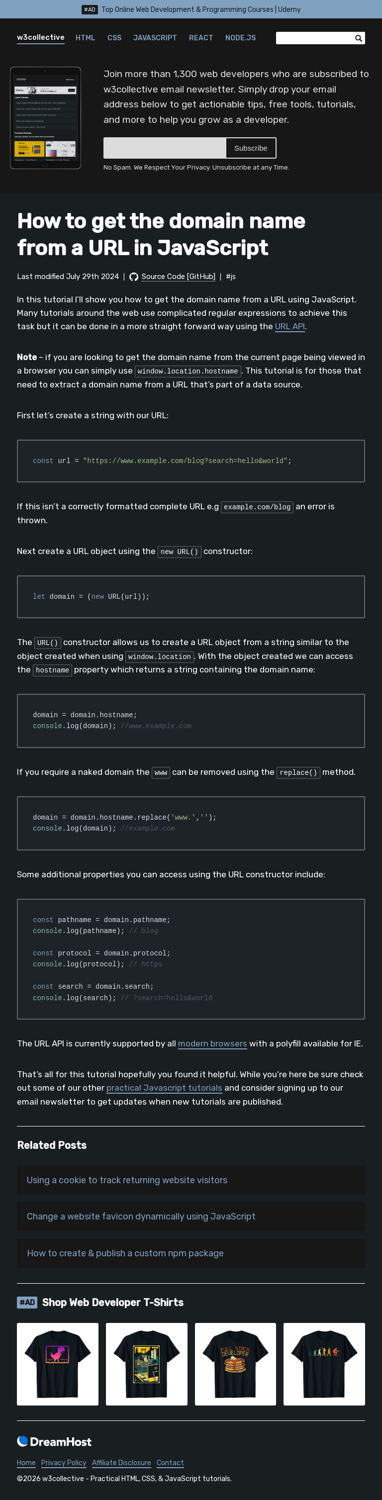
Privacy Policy (64, 1463)
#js (231, 277)
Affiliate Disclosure (121, 1463)
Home (26, 1463)
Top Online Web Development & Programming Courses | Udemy (191, 9)
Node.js (240, 38)
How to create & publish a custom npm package (125, 1253)
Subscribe (251, 148)
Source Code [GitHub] (178, 276)
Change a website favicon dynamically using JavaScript (141, 1217)
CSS (114, 38)
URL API (290, 326)
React (201, 38)
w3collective (41, 37)
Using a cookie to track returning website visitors (127, 1180)
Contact (170, 1463)
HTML (86, 38)
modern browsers (212, 1043)
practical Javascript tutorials (164, 1088)
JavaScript (155, 38)
